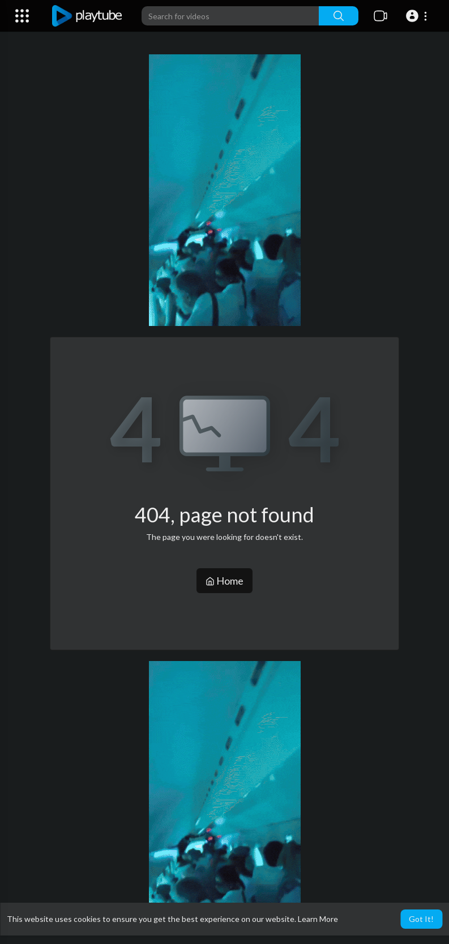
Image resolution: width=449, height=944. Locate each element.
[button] (418, 16)
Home (224, 580)
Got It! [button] (421, 919)
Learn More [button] (318, 919)
